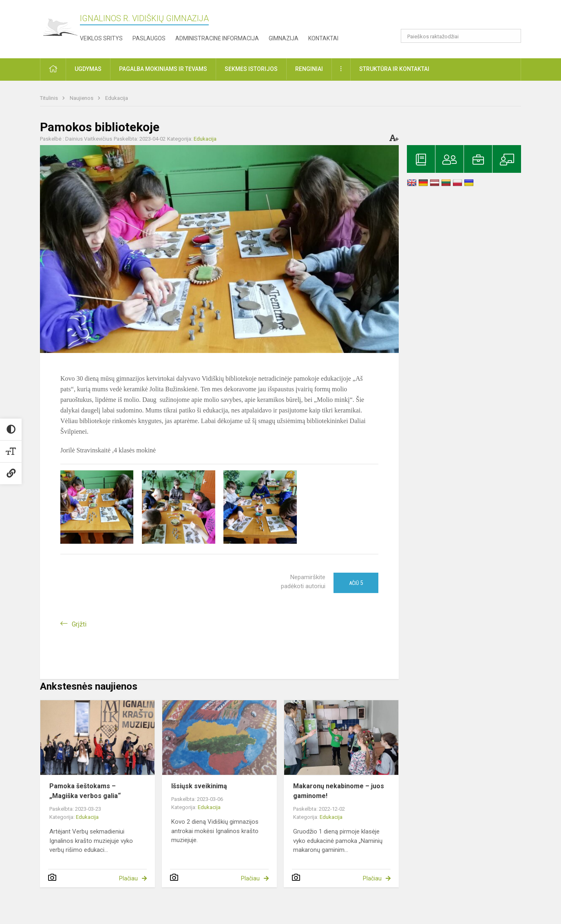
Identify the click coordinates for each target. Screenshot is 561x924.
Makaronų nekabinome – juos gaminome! (338, 791)
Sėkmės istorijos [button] (251, 69)
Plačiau (128, 878)
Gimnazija (283, 38)
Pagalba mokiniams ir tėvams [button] (163, 69)
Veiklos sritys (101, 38)
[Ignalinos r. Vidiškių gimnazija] (60, 27)
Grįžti (79, 624)
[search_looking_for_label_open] (512, 36)
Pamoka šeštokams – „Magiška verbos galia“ (85, 791)
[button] (465, 17)
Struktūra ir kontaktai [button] (394, 69)
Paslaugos (149, 38)
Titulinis (49, 98)
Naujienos (82, 98)
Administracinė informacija (217, 38)
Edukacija (116, 98)
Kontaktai (323, 38)
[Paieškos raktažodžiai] (461, 36)
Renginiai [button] (309, 69)
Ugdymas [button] (88, 69)
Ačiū (356, 582)
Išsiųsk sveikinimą (199, 786)
